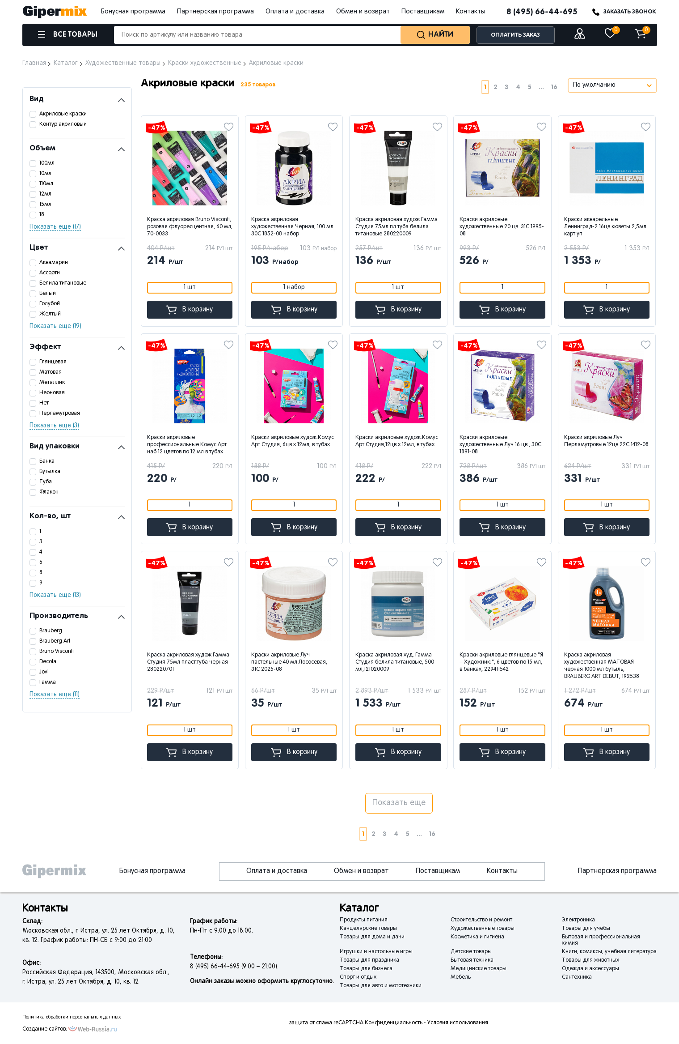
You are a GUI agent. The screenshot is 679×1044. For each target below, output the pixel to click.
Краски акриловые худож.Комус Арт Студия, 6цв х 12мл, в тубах (292, 441)
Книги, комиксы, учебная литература (609, 952)
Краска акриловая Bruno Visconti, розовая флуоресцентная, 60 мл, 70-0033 (189, 227)
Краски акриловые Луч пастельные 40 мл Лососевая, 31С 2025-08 (289, 662)
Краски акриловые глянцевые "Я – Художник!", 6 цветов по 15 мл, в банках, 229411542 (501, 662)
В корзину (189, 310)
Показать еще (399, 803)
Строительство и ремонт (481, 920)
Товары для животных (590, 960)
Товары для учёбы (586, 928)
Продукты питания (364, 920)
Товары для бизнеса (366, 969)
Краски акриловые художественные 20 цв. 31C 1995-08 (502, 227)
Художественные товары (483, 928)
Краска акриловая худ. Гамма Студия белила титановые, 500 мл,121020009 (394, 662)
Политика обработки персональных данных (71, 1017)
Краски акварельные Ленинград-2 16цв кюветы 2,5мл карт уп (605, 227)
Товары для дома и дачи (372, 937)
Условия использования (457, 1023)
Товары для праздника (369, 960)
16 (554, 87)
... (541, 87)
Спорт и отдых (358, 977)
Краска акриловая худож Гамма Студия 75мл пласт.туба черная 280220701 (188, 662)
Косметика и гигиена (477, 937)
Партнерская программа (215, 12)
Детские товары (471, 952)
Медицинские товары (478, 969)
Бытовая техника (472, 960)
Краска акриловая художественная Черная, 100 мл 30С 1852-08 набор (292, 227)
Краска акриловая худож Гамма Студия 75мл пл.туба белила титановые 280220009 (396, 227)
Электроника (578, 920)
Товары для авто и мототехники (381, 986)
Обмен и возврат (363, 12)
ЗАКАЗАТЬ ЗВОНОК (629, 12)
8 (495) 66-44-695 (542, 12)
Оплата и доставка (295, 12)
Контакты (470, 12)
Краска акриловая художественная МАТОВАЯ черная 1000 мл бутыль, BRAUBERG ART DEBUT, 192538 (601, 665)
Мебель (461, 977)
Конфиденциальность (393, 1023)
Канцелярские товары (368, 928)
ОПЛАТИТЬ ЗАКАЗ (515, 35)
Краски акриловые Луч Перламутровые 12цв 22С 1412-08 (606, 441)
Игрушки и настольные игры (376, 952)
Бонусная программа (133, 12)
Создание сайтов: (44, 1029)
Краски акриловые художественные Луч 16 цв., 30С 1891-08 (500, 445)
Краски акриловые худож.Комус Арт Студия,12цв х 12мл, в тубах (396, 441)
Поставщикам (422, 12)
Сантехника (577, 977)
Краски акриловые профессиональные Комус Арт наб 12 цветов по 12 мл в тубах (187, 445)
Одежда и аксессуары (590, 969)
